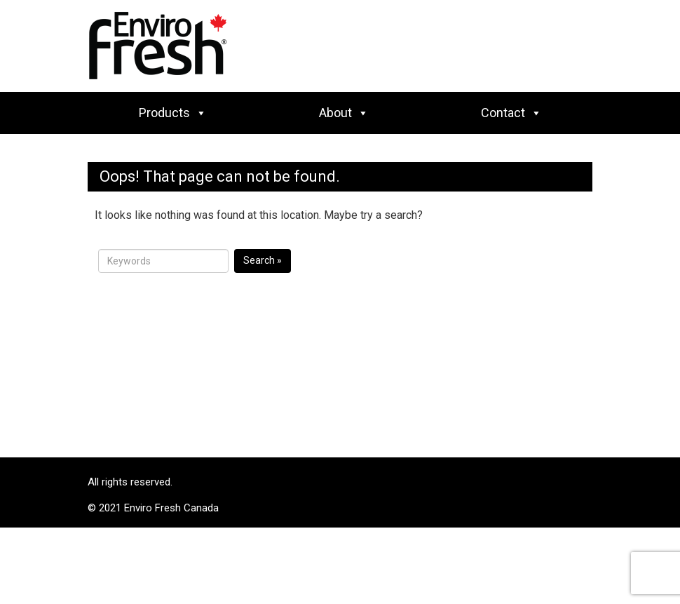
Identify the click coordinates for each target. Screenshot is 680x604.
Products (173, 112)
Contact (511, 112)
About (344, 112)
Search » (262, 260)
